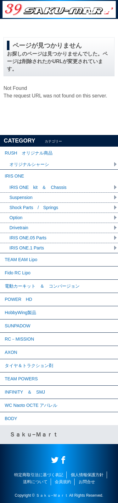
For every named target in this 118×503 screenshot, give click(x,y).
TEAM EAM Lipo (21, 259)
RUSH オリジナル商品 (29, 152)
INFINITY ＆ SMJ (25, 392)
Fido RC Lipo (18, 272)
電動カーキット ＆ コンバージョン (42, 286)
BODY (11, 418)
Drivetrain (18, 227)
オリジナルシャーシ (29, 164)
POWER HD (18, 299)
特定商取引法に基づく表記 (38, 474)
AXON (11, 352)
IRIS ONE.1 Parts (26, 247)
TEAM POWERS (21, 378)
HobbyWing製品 (20, 312)
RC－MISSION (19, 339)
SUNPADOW (17, 325)
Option (15, 217)
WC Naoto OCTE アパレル (31, 405)
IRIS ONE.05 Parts (27, 237)
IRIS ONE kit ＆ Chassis (37, 187)
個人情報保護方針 (87, 474)
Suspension (20, 197)
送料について (35, 481)
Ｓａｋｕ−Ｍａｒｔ (33, 434)
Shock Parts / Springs (33, 207)
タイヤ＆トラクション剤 (29, 365)
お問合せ (87, 481)
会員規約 (63, 481)
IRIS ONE (14, 175)
